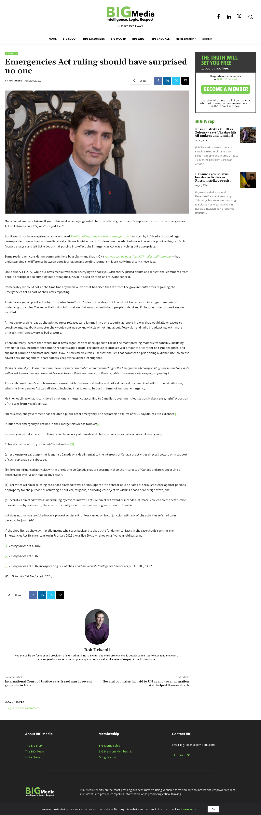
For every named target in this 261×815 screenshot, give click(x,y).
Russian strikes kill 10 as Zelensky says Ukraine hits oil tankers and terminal (216, 132)
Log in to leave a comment (23, 708)
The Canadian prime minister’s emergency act (100, 236)
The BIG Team (34, 751)
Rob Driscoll (15, 80)
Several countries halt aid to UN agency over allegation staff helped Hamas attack (146, 683)
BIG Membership (109, 745)
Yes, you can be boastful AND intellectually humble (137, 256)
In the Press (32, 757)
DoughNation (107, 757)
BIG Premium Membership (115, 751)
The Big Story (34, 745)
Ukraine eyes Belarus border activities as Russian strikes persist (213, 177)
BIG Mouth (11, 53)
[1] (177, 414)
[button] (250, 16)
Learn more (188, 809)
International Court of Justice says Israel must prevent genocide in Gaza (48, 683)
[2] (99, 424)
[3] (72, 444)
